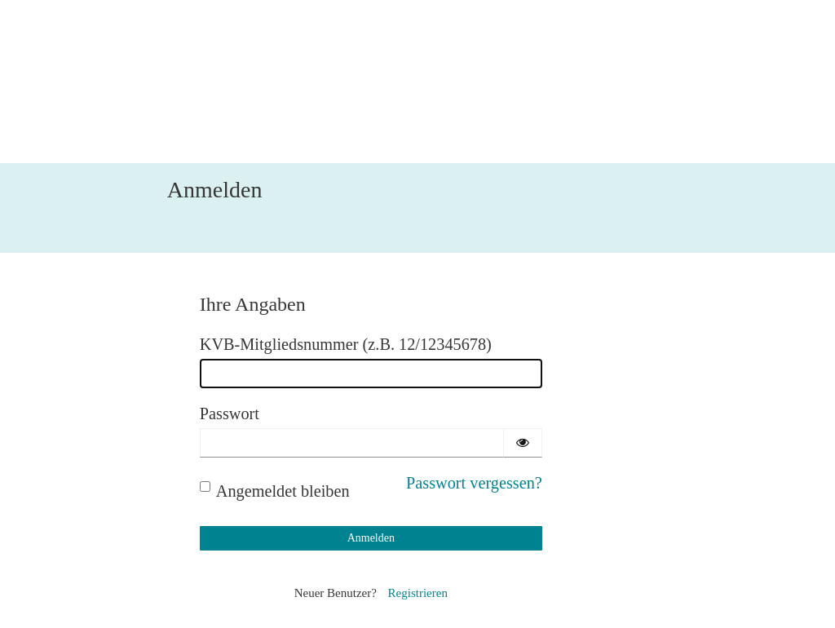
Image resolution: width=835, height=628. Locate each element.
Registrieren (418, 592)
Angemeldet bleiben (275, 490)
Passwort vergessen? (474, 483)
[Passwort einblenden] (522, 443)
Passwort (229, 413)
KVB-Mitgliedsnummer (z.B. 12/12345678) (346, 344)
